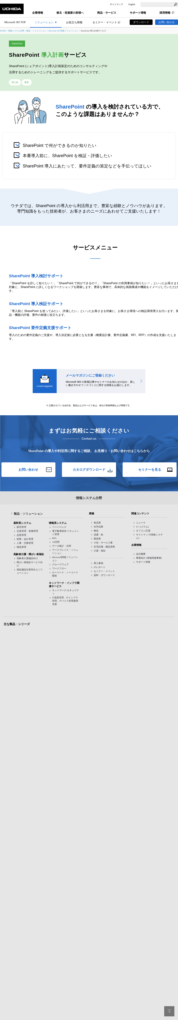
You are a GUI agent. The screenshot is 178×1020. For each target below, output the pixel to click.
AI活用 (55, 542)
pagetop (169, 1011)
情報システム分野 (16, 31)
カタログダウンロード (89, 469)
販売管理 (21, 527)
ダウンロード (141, 22)
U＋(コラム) (142, 526)
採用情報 (164, 12)
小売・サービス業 (103, 542)
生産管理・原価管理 (27, 531)
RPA (54, 538)
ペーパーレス (59, 527)
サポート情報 (143, 562)
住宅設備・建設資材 (104, 546)
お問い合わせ (166, 22)
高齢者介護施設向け (27, 558)
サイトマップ (116, 4)
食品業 (97, 522)
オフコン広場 (143, 530)
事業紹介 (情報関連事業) (149, 558)
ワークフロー (59, 568)
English (131, 4)
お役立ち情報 (74, 22)
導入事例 (98, 563)
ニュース (140, 522)
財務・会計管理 (25, 539)
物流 (96, 530)
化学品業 (98, 526)
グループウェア (60, 564)
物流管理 (21, 547)
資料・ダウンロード (104, 575)
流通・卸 (98, 534)
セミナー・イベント (104, 22)
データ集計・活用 (61, 546)
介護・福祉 (100, 550)
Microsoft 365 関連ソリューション (63, 31)
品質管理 (21, 535)
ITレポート (99, 567)
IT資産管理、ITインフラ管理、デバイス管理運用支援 (65, 600)
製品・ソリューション (36, 31)
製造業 (97, 538)
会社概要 (140, 554)
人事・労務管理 (25, 543)
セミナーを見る (149, 469)
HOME (3, 31)
